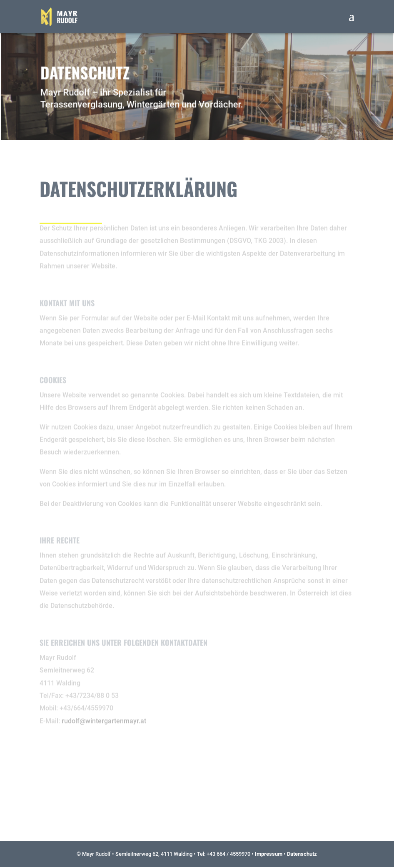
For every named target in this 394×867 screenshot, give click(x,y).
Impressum (268, 854)
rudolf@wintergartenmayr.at (104, 713)
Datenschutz (302, 854)
